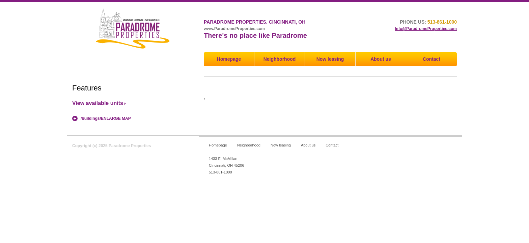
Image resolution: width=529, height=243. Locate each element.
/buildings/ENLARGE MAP (106, 118)
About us (380, 59)
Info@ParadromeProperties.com (426, 28)
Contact (431, 59)
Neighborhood (279, 59)
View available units (97, 103)
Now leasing (330, 59)
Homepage (229, 59)
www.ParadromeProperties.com (234, 28)
